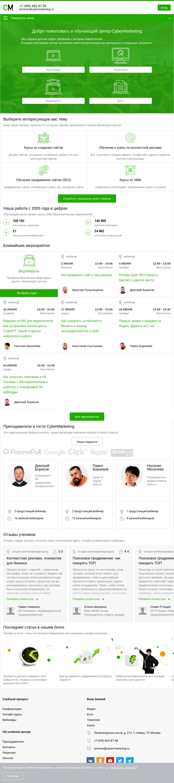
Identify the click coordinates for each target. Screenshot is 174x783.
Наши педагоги (87, 441)
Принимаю (12, 776)
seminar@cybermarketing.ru (36, 9)
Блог (90, 714)
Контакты (9, 747)
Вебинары (9, 719)
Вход (164, 7)
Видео (91, 708)
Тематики (93, 719)
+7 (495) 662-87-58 (32, 6)
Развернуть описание (123, 767)
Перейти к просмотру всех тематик (87, 198)
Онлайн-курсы (12, 714)
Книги (91, 725)
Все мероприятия (87, 416)
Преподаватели (13, 741)
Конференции (12, 708)
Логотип (8, 758)
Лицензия (9, 752)
